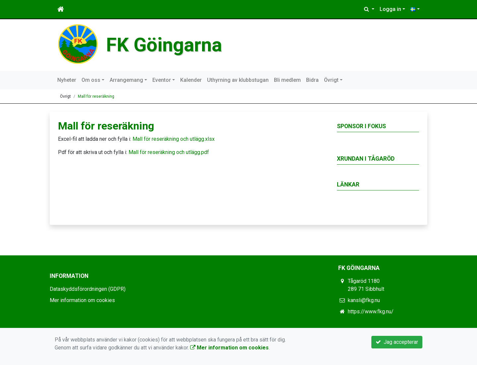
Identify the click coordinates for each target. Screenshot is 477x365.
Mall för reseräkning (96, 96)
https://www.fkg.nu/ (371, 311)
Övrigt (331, 80)
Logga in (390, 9)
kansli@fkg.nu (364, 300)
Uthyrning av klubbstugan (238, 80)
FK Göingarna (164, 45)
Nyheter (66, 80)
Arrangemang (126, 80)
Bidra (312, 80)
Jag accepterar (397, 342)
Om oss (90, 80)
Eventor (161, 80)
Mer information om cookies (82, 300)
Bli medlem (287, 80)
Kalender (191, 80)
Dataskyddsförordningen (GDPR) (88, 289)
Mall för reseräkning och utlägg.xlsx (173, 139)
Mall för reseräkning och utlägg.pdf (169, 152)
